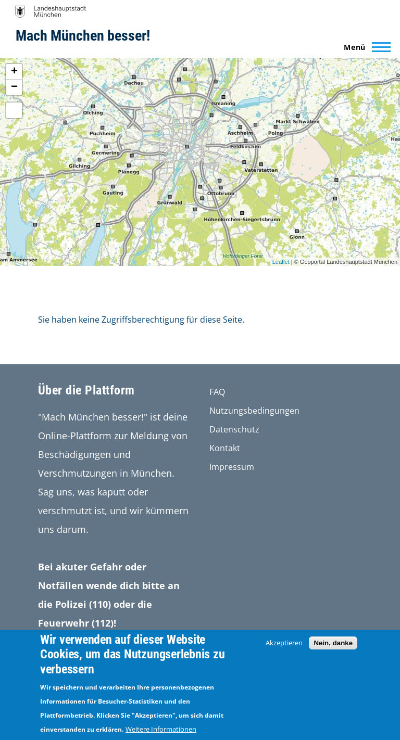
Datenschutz (234, 429)
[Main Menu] (364, 46)
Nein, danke (333, 643)
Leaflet (281, 262)
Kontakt (224, 448)
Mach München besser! (83, 35)
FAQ (217, 392)
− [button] (14, 87)
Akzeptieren (284, 642)
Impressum (231, 467)
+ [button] (14, 72)
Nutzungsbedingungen (254, 410)
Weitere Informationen (161, 729)
